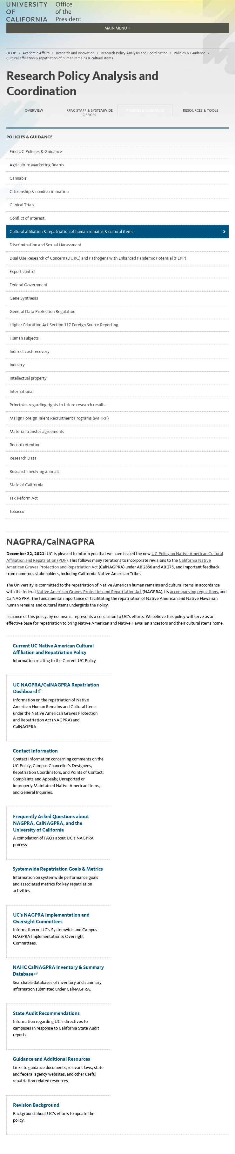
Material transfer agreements (37, 431)
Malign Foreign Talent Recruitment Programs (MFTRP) (59, 418)
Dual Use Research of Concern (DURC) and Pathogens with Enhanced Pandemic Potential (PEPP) (98, 258)
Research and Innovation (75, 53)
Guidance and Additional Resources (51, 1059)
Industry (17, 365)
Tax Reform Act (24, 498)
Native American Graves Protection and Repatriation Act (89, 591)
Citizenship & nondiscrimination (39, 191)
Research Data (23, 458)
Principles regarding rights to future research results (57, 405)
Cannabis (18, 178)
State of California (27, 484)
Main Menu (68, 29)
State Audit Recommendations (46, 1013)
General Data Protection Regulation (42, 311)
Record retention (25, 445)
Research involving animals (34, 471)
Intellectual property (28, 378)
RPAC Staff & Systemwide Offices (89, 112)
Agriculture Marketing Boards (37, 165)
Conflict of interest (27, 218)
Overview (34, 110)
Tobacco (17, 511)
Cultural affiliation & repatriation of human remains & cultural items (59, 58)
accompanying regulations (194, 591)
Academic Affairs (36, 53)
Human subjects (24, 338)
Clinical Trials (22, 205)
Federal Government (28, 285)
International (21, 391)
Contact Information (35, 751)
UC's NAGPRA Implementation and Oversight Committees (51, 918)
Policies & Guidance (189, 53)
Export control (22, 271)
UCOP (11, 53)
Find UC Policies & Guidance (36, 151)
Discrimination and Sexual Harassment (45, 245)
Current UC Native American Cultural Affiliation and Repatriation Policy (53, 649)
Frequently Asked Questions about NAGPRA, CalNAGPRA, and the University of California (51, 823)
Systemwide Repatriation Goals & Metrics (58, 869)
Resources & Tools (200, 110)
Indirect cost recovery (30, 351)
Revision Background (36, 1105)
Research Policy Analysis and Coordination (134, 53)
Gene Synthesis (24, 298)
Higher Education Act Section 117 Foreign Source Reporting (64, 325)
